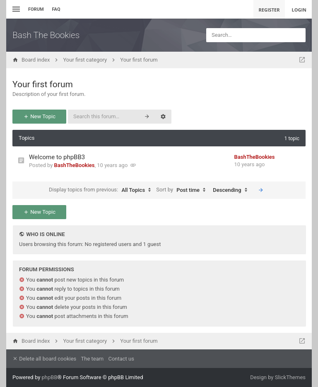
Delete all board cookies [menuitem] (44, 358)
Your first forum (42, 84)
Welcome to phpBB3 (57, 157)
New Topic (39, 116)
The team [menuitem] (92, 359)
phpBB (50, 377)
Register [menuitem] (269, 10)
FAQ (56, 9)
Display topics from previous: (102, 190)
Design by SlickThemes (278, 377)
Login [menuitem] (299, 10)
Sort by (183, 190)
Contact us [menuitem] (121, 359)
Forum (36, 9)
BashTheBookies (74, 165)
